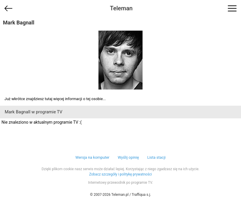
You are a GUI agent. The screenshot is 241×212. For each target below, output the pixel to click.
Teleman (121, 8)
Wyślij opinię (128, 157)
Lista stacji (156, 157)
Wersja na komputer (93, 157)
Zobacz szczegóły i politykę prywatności (120, 174)
